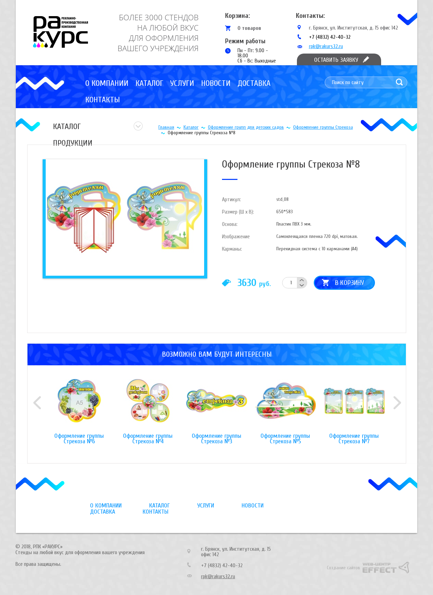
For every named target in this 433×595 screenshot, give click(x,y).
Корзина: (237, 16)
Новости (216, 83)
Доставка (253, 83)
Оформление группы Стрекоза (323, 127)
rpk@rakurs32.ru (326, 46)
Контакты (102, 99)
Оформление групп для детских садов (246, 127)
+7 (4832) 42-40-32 (330, 37)
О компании (107, 83)
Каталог (149, 83)
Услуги (182, 83)
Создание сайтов (343, 568)
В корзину (349, 283)
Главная (166, 127)
